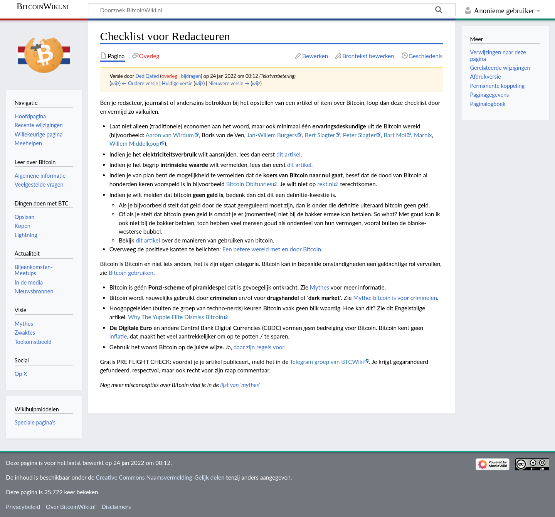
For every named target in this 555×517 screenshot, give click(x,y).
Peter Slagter (359, 134)
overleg (169, 76)
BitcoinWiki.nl (44, 6)
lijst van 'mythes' (240, 384)
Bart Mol (394, 134)
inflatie (118, 336)
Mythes (319, 287)
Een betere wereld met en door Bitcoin (271, 249)
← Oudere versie (140, 83)
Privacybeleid (23, 506)
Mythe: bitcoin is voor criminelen (395, 297)
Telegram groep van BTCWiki (327, 361)
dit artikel (288, 154)
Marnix (423, 134)
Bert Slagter (320, 134)
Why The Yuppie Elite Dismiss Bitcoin (175, 316)
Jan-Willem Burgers (272, 134)
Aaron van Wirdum (170, 134)
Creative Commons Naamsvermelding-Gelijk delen (160, 477)
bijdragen (191, 76)
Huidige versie (177, 83)
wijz (115, 83)
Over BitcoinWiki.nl (71, 506)
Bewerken (315, 55)
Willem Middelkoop (134, 143)
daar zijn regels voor (259, 347)
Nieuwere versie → (229, 83)
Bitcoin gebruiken (131, 272)
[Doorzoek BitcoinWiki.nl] (271, 9)
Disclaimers (116, 506)
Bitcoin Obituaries (249, 183)
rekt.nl (325, 183)
